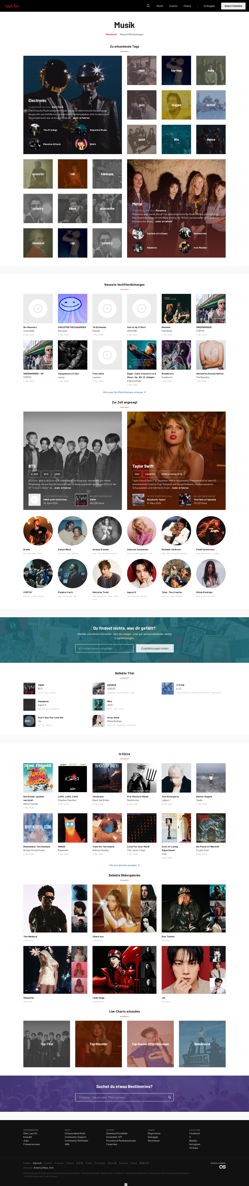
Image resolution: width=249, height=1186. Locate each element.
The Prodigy (50, 129)
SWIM (93, 499)
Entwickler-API (114, 1136)
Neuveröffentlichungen (131, 34)
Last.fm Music (50, 1176)
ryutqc (61, 377)
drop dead (113, 717)
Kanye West (64, 549)
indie (110, 596)
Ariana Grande (101, 549)
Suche (148, 5)
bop (132, 692)
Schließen (125, 1184)
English (27, 1162)
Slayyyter (28, 997)
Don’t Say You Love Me (50, 717)
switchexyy (216, 692)
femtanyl (62, 330)
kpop (57, 474)
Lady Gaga (98, 997)
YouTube (193, 1147)
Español (48, 1162)
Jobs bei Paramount (33, 1176)
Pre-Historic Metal (137, 796)
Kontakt (27, 1136)
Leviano (97, 377)
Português (99, 1162)
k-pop (34, 474)
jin (39, 725)
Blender (166, 327)
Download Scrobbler (117, 1133)
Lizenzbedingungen (90, 1173)
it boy (121, 708)
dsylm (49, 725)
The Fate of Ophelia (205, 499)
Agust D (131, 592)
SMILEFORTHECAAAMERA (72, 327)
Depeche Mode (98, 129)
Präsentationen (31, 1144)
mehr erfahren (81, 117)
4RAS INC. (132, 330)
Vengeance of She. (68, 373)
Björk (93, 144)
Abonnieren (154, 1140)
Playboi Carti (65, 592)
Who (109, 701)
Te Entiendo (99, 327)
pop (137, 474)
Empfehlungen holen (155, 648)
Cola (164, 853)
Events (173, 5)
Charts (187, 5)
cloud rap (67, 596)
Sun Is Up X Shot (136, 327)
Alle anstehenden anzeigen (123, 865)
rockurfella (28, 330)
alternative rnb (99, 596)
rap (33, 553)
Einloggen (209, 5)
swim (40, 692)
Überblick (111, 34)
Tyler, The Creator (172, 592)
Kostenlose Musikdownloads (121, 1140)
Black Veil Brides (101, 800)
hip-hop (27, 553)
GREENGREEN (203, 327)
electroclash (123, 692)
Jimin (110, 704)
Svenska (123, 1162)
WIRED (61, 846)
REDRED (111, 685)
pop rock (205, 596)
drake (39, 553)
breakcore (167, 377)
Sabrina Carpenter (137, 549)
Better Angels (204, 796)
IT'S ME (180, 685)
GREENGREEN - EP (33, 373)
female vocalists (172, 474)
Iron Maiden (200, 247)
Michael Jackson (171, 549)
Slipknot (152, 247)
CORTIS (200, 330)
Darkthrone (133, 800)
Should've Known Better (210, 373)
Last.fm (16, 5)
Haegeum (43, 701)
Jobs (26, 1140)
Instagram (194, 1144)
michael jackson (179, 553)
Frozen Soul (202, 850)
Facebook (194, 1133)
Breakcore (168, 373)
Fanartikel (111, 1144)
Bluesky (193, 1140)
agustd (41, 708)
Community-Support (75, 1136)
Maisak (96, 330)
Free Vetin (98, 373)
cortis (34, 596)
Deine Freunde (30, 803)
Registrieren (233, 5)
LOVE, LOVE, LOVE (68, 796)
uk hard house (183, 692)
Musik (159, 5)
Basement (63, 850)
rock (213, 596)
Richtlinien (119, 1173)
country (150, 474)
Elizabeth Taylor (156, 499)
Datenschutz (107, 1173)
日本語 (79, 1162)
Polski (89, 1162)
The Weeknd (30, 936)
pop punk (131, 725)
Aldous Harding (101, 850)
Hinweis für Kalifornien (135, 1173)
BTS (40, 688)
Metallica (161, 210)
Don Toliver (168, 936)
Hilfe (67, 1144)
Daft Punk (57, 106)
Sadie (199, 800)
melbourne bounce (200, 692)
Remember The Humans (36, 846)
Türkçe (133, 1162)
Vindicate (98, 796)
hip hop (74, 553)
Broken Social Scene (34, 850)
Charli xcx (98, 936)
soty (115, 708)
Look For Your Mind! (138, 846)
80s (168, 553)
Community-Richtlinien (76, 1140)
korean (26, 596)
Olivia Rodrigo (204, 592)
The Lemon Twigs (136, 850)
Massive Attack (52, 144)
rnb (99, 553)
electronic (206, 553)
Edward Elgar (134, 380)
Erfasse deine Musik (75, 1133)
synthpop (121, 725)
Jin (39, 721)
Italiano (70, 1162)
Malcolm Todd (101, 592)
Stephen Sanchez (67, 800)
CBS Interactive (30, 1173)
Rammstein (200, 233)
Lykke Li (166, 800)
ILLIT (179, 688)
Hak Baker (167, 330)
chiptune (111, 692)
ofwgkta (178, 596)
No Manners (30, 327)
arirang (52, 692)
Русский (112, 1162)
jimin (109, 708)
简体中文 (144, 1162)
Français (59, 1162)
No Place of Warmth (207, 846)
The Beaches (202, 377)
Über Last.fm (30, 1133)
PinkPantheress (205, 549)
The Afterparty (170, 796)
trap (60, 596)
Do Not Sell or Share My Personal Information (168, 1173)
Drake (26, 549)
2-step (216, 553)
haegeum (54, 708)
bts (46, 474)
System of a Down (157, 233)
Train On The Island (103, 846)
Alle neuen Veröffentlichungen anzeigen (123, 392)
